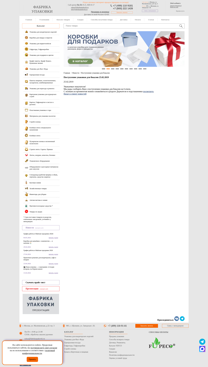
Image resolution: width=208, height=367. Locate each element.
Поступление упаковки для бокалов (95, 73)
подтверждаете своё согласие (43, 348)
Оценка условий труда (118, 358)
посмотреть (148, 91)
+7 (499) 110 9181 (123, 5)
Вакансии (113, 352)
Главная (28, 20)
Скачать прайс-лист (35, 282)
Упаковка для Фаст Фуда (74, 340)
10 (144, 68)
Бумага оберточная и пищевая (76, 352)
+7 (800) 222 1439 (123, 8)
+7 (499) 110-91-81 (117, 326)
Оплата (138, 20)
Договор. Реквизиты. (117, 343)
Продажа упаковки (116, 336)
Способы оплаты (158, 332)
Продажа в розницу (100, 12)
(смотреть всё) (39, 228)
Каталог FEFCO (115, 346)
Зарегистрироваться (175, 5)
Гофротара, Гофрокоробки (74, 346)
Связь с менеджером (150, 10)
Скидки (80, 20)
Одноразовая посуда (72, 343)
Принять (32, 359)
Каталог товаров (63, 20)
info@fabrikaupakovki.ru (79, 9)
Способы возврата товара (119, 340)
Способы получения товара (102, 20)
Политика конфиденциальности (122, 355)
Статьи (151, 20)
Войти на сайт (174, 7)
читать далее (53, 238)
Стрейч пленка (70, 349)
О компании (44, 20)
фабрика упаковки (42, 9)
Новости (75, 73)
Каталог (41, 26)
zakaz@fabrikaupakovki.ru (80, 7)
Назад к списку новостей (75, 94)
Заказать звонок (121, 12)
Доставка (123, 20)
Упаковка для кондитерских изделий (78, 336)
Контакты (165, 20)
